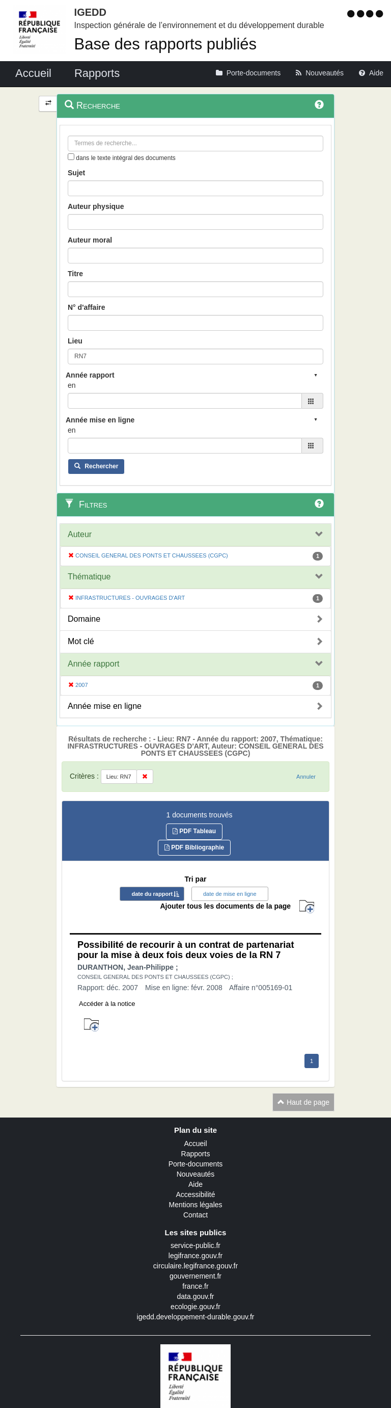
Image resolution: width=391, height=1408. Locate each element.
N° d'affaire (86, 307)
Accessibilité (195, 1194)
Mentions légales (195, 1205)
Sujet (76, 173)
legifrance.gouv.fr (195, 1256)
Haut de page (303, 1102)
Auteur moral (90, 240)
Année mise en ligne (105, 706)
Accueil (195, 1143)
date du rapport (152, 894)
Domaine (84, 619)
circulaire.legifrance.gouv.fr (195, 1266)
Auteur (80, 534)
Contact (195, 1215)
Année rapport (93, 663)
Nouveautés (196, 1174)
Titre (75, 274)
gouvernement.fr (195, 1276)
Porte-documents (196, 1164)
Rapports (195, 1154)
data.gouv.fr (195, 1296)
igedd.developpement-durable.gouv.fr (196, 1317)
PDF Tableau (194, 831)
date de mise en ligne (230, 894)
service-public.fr (195, 1245)
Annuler (306, 777)
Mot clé (81, 641)
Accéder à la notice (107, 1003)
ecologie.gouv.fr (195, 1307)
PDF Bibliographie (194, 847)
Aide (195, 1184)
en (72, 385)
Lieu (75, 341)
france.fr (195, 1286)
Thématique (89, 576)
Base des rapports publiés (165, 44)
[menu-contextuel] (71, 156)
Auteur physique (96, 206)
